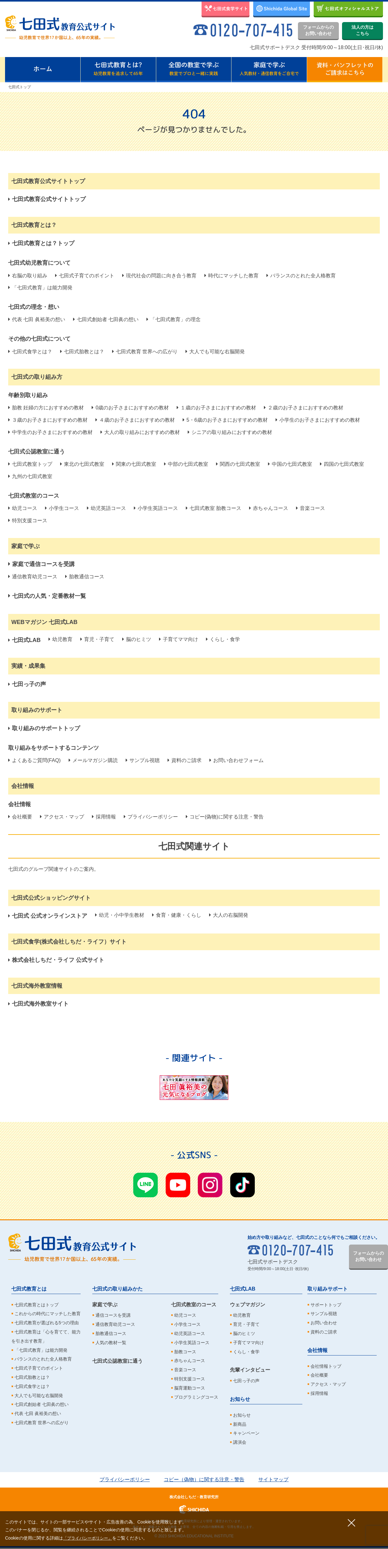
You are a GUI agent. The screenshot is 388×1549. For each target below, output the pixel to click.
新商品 (239, 1424)
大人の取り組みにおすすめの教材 (140, 432)
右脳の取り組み (27, 275)
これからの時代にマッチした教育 (47, 1313)
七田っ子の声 (246, 1380)
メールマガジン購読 (93, 760)
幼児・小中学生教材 (119, 915)
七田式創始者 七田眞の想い (106, 319)
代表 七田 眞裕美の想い (36, 319)
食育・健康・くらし (176, 915)
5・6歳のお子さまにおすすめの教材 (225, 420)
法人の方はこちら (362, 30)
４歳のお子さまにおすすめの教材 (135, 420)
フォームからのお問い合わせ (318, 30)
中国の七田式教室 (290, 464)
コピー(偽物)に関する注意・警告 (225, 816)
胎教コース (185, 1351)
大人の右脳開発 (228, 915)
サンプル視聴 (143, 760)
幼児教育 (60, 639)
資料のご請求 (185, 760)
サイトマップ (273, 1479)
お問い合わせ (324, 1322)
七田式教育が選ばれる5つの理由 (46, 1322)
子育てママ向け (178, 639)
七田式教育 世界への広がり (145, 351)
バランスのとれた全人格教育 (301, 275)
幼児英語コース (106, 508)
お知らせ (240, 1399)
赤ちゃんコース (268, 508)
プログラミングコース (196, 1397)
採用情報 (104, 816)
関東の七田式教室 (134, 464)
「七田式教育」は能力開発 (40, 287)
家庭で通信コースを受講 (41, 564)
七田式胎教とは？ (82, 351)
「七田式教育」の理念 (173, 319)
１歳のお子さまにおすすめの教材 (216, 407)
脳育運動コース (189, 1387)
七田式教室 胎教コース (213, 508)
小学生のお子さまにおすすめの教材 (318, 420)
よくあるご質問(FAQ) (34, 760)
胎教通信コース (84, 576)
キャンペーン (246, 1433)
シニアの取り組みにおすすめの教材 (230, 432)
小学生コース (62, 508)
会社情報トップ (326, 1366)
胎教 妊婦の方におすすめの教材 (46, 407)
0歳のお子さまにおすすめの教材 (130, 407)
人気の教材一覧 (110, 1342)
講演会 (239, 1442)
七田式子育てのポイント (84, 275)
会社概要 (20, 816)
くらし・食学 (223, 639)
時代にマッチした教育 (231, 275)
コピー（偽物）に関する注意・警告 (204, 1479)
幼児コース (22, 508)
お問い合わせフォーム (236, 760)
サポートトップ (326, 1304)
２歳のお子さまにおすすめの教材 (303, 407)
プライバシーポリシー (151, 816)
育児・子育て (97, 639)
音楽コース (310, 508)
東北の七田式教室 (82, 464)
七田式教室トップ (30, 464)
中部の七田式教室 (186, 464)
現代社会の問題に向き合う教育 (159, 275)
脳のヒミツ (136, 639)
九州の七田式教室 (30, 476)
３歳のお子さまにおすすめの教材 (48, 420)
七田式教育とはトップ (36, 1304)
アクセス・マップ (62, 816)
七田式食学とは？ (30, 351)
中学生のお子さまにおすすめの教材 (50, 432)
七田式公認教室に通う (117, 1361)
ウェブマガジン (247, 1304)
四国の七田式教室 (342, 464)
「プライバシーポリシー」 (89, 1537)
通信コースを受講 (113, 1315)
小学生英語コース (156, 508)
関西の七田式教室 (238, 464)
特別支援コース (27, 520)
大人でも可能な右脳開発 (215, 351)
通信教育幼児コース (32, 576)
